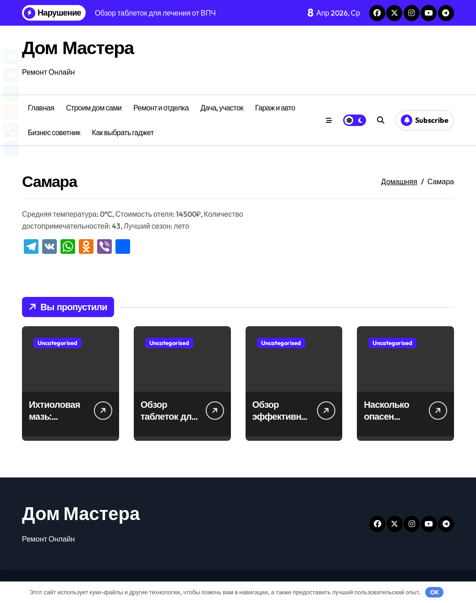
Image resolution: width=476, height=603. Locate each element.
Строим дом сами (94, 107)
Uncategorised (57, 342)
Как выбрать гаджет (123, 132)
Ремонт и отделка (161, 107)
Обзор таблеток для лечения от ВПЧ (169, 422)
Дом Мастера (78, 47)
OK (434, 592)
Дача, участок (221, 107)
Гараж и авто (275, 107)
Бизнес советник (54, 132)
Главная (41, 107)
